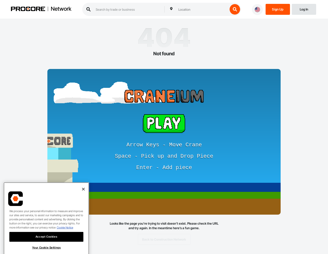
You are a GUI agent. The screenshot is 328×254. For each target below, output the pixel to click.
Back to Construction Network (164, 239)
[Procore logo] (28, 9)
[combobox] (202, 9)
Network (61, 9)
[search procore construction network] (128, 9)
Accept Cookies (46, 241)
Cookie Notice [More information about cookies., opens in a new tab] (65, 232)
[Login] (304, 9)
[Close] (83, 194)
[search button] (235, 9)
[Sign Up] (278, 9)
